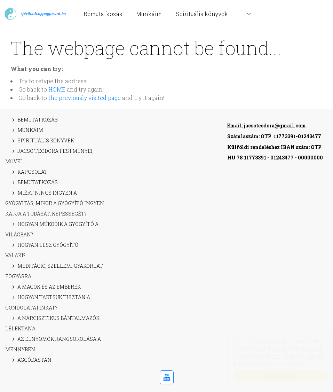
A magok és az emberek (49, 286)
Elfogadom (274, 375)
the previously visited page (84, 97)
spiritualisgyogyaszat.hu (35, 14)
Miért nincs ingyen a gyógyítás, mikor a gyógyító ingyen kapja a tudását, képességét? (54, 203)
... (243, 13)
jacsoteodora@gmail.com (275, 125)
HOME (56, 89)
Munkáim (149, 13)
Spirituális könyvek (202, 13)
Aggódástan (34, 359)
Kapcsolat (32, 171)
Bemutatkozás (103, 13)
